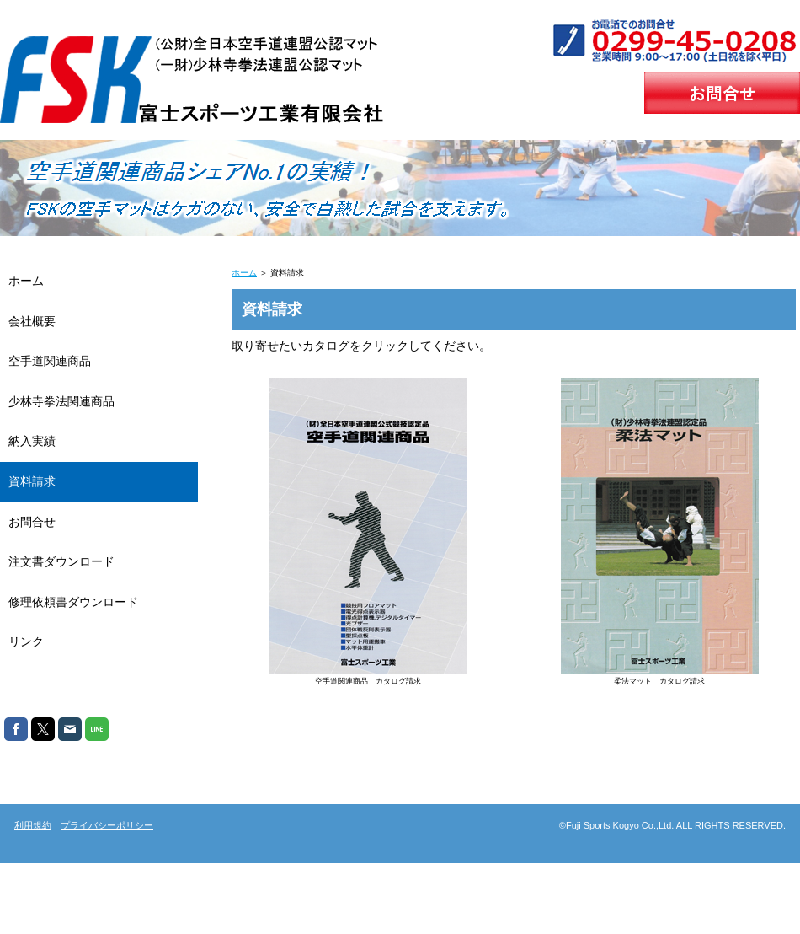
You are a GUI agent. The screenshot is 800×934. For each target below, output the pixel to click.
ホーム (244, 272)
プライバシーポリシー (107, 825)
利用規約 (32, 825)
